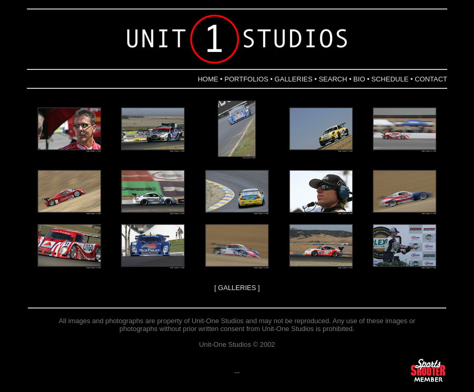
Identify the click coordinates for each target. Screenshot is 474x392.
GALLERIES (293, 79)
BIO (359, 79)
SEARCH (332, 79)
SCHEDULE (390, 79)
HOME (208, 79)
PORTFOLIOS (246, 79)
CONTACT (431, 79)
